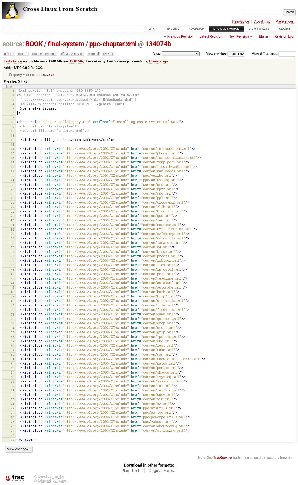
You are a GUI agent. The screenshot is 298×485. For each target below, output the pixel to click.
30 (12, 221)
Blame (264, 37)
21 (12, 180)
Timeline (172, 28)
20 (12, 176)
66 (12, 382)
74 (12, 418)
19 (12, 171)
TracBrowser (222, 458)
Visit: (157, 53)
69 (12, 395)
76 (12, 426)
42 (12, 274)
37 (12, 252)
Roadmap (196, 28)
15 (12, 154)
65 (12, 377)
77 (12, 431)
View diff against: (274, 54)
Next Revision (238, 37)
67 (12, 386)
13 (12, 145)
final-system (66, 44)
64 (12, 373)
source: (13, 44)
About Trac (262, 21)
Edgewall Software (52, 481)
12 (12, 140)
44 (12, 283)
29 (12, 216)
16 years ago (158, 61)
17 (12, 163)
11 (12, 136)
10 (12, 131)
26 (12, 203)
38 (12, 256)
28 (12, 212)
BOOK (34, 44)
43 (12, 279)
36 (12, 248)
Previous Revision (180, 37)
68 (12, 391)
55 (12, 333)
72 (12, 408)
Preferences (285, 21)
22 (12, 185)
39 (12, 261)
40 (12, 265)
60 (12, 355)
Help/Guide (240, 21)
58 (12, 346)
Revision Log (284, 37)
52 (12, 319)
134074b (158, 44)
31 (12, 225)
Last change (13, 61)
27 (12, 207)
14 (12, 149)
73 (12, 413)
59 (12, 350)
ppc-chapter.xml (112, 44)
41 (12, 270)
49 (12, 306)
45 (12, 288)
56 (12, 337)
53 (12, 324)
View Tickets (259, 28)
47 (12, 297)
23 (12, 189)
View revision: (216, 54)
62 (12, 364)
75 (12, 422)
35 (12, 243)
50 (12, 310)
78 (12, 435)
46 (12, 292)
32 (12, 230)
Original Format (163, 471)
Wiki (152, 28)
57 (12, 341)
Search (285, 28)
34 (12, 239)
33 (12, 234)
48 (12, 301)
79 (12, 440)
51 (12, 315)
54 (12, 328)
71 (12, 404)
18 (12, 167)
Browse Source (226, 28)
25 (12, 198)
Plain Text (130, 471)
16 (12, 158)
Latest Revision (211, 37)
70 (12, 400)
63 (12, 368)
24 (12, 194)
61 (12, 359)
